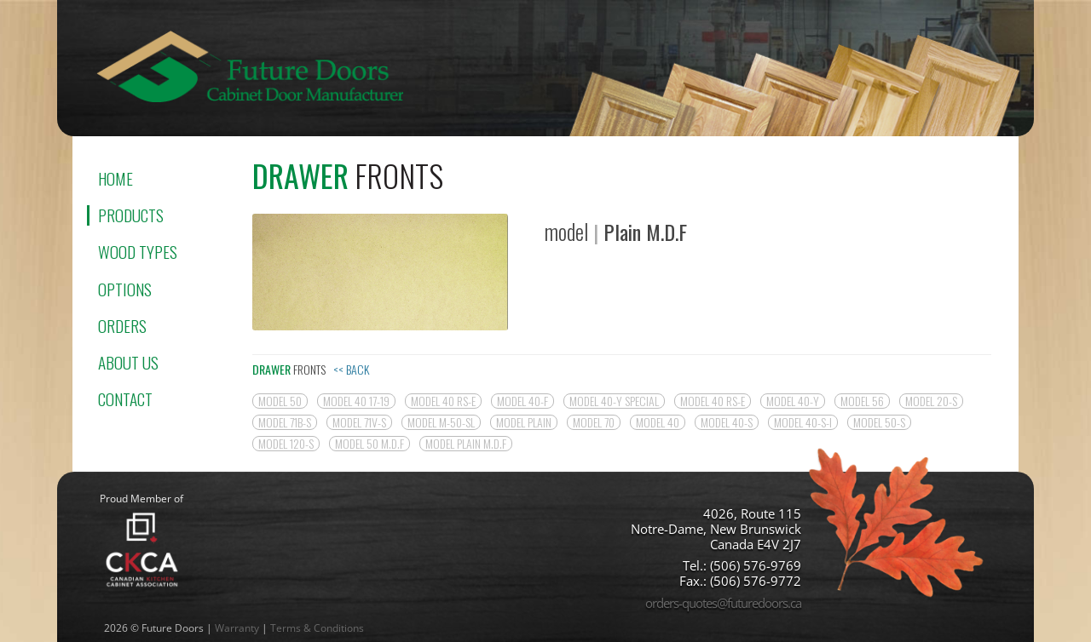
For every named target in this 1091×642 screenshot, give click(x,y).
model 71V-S (359, 422)
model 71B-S (284, 422)
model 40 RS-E (443, 401)
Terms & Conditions (317, 628)
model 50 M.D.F (369, 443)
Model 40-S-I (803, 422)
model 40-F (522, 401)
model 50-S (879, 422)
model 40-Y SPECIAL (614, 401)
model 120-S (286, 443)
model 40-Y (792, 401)
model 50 (280, 401)
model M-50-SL (441, 422)
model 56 (862, 401)
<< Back (351, 369)
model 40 (657, 422)
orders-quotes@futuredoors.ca (723, 602)
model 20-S (931, 401)
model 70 (594, 422)
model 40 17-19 (356, 401)
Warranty (237, 628)
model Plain (523, 422)
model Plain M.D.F (465, 443)
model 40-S (727, 422)
